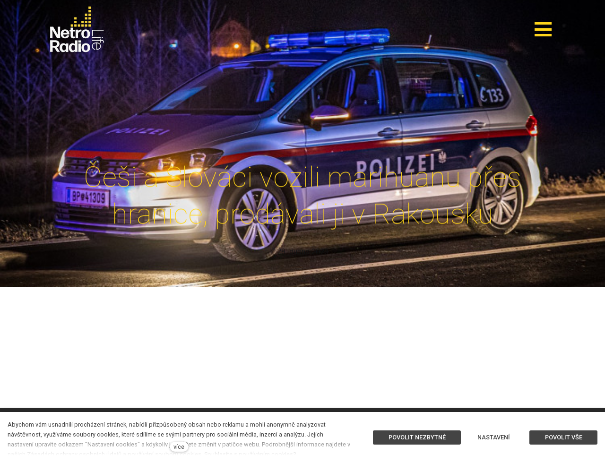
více (178, 446)
